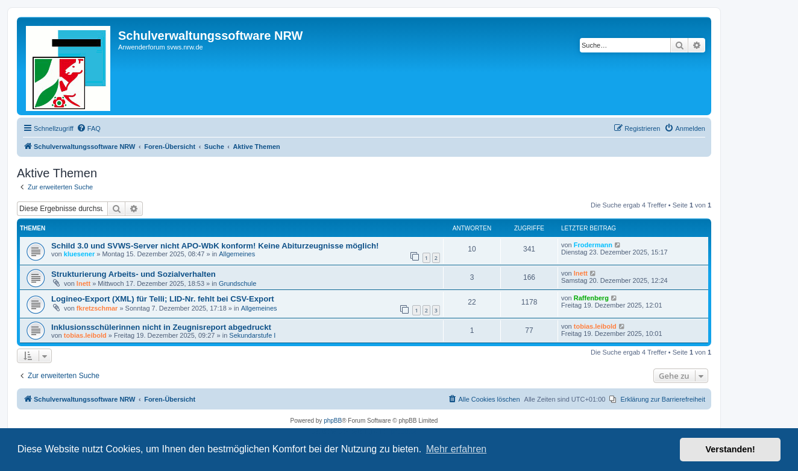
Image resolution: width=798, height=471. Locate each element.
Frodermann (593, 244)
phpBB (333, 420)
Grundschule (237, 283)
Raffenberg (591, 298)
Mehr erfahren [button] (456, 449)
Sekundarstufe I (252, 335)
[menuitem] (89, 128)
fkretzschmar (97, 308)
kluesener (79, 254)
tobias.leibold (85, 335)
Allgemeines (237, 254)
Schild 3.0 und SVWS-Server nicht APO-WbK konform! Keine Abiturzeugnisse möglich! (215, 245)
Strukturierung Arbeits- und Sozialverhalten (133, 274)
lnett (83, 283)
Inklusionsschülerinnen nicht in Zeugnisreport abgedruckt (161, 327)
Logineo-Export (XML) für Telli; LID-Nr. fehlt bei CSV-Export (162, 298)
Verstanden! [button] (730, 449)
